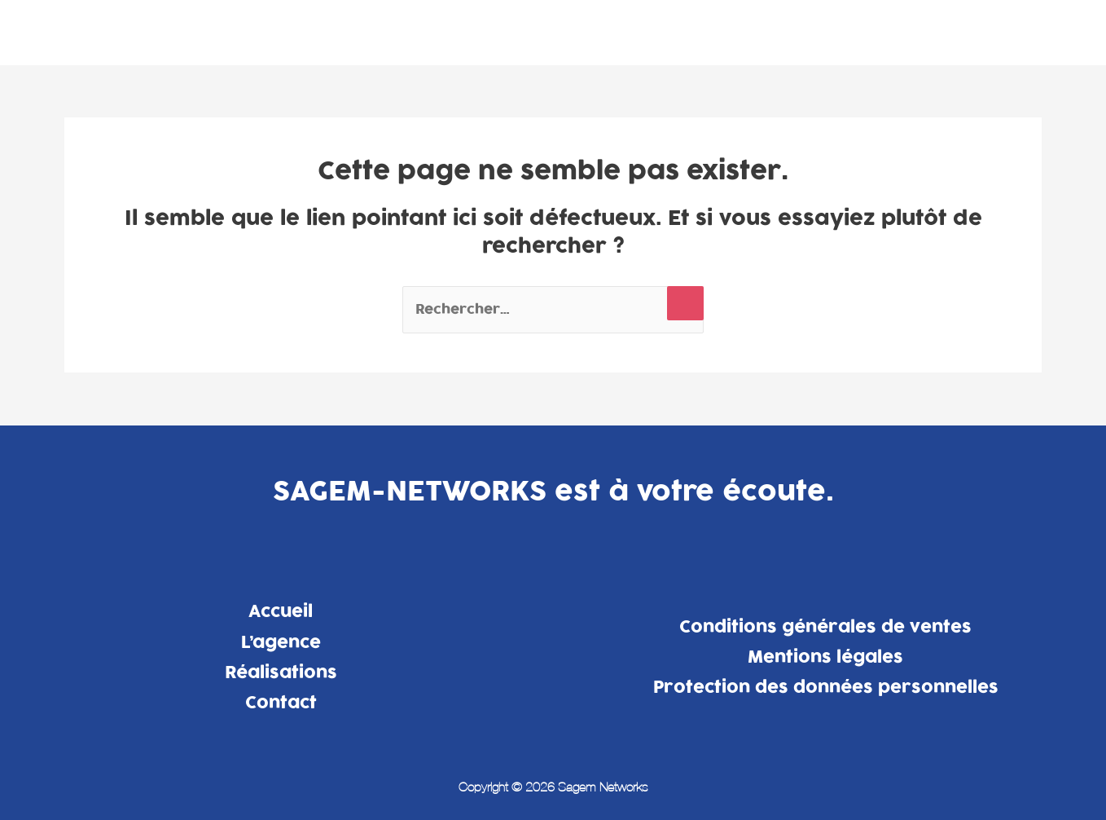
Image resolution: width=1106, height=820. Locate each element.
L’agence (783, 32)
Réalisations (886, 32)
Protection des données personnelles (825, 687)
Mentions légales (825, 657)
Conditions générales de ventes (825, 627)
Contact (987, 32)
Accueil (280, 611)
